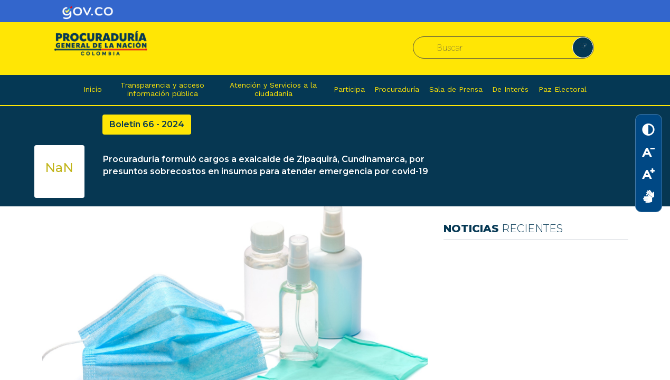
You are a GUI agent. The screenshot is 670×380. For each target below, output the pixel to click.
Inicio (92, 89)
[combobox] (501, 48)
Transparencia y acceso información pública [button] (162, 89)
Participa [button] (349, 89)
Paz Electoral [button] (563, 89)
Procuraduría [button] (396, 89)
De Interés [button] (510, 89)
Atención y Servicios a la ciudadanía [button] (273, 89)
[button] (582, 47)
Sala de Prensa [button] (456, 89)
